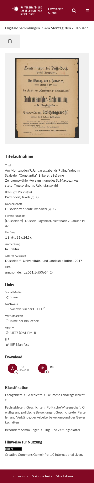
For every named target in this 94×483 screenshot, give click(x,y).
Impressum (19, 476)
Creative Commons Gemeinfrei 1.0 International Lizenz (44, 454)
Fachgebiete (13, 395)
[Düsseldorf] (14, 221)
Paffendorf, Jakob (17, 197)
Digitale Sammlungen (22, 28)
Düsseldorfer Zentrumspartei (26, 209)
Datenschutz (42, 476)
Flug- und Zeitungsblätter (61, 430)
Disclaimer (65, 476)
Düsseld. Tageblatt (38, 221)
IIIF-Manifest (19, 344)
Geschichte (34, 395)
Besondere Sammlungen (22, 430)
